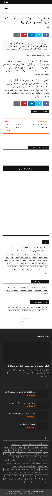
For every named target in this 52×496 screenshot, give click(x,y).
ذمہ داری (22, 460)
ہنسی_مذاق (21, 479)
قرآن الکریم (25, 469)
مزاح (21, 476)
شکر (34, 466)
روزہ (10, 460)
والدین (29, 479)
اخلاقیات (25, 444)
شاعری (40, 466)
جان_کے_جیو (44, 457)
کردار (15, 472)
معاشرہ (15, 476)
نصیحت (45, 479)
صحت (20, 466)
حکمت (10, 457)
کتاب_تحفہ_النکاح (36, 472)
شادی (45, 466)
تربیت (11, 450)
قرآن (32, 469)
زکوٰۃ (6, 460)
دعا (38, 460)
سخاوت (45, 463)
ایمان (46, 450)
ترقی (5, 450)
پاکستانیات (23, 450)
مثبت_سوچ (38, 476)
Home (31, 493)
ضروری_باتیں (43, 469)
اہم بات (6, 447)
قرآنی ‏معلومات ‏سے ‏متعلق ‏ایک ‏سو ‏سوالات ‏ (28, 365)
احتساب (45, 444)
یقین (47, 27)
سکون (39, 463)
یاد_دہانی (13, 479)
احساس (32, 444)
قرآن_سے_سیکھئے (15, 469)
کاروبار (6, 469)
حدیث (30, 457)
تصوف (45, 453)
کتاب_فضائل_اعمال (24, 472)
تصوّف (39, 453)
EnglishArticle (37, 482)
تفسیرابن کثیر (31, 453)
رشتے (15, 460)
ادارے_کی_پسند (16, 444)
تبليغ (16, 450)
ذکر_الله (29, 460)
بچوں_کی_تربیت (38, 450)
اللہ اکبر (27, 447)
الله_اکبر (21, 447)
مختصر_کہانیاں (28, 476)
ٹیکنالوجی (7, 453)
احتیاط (39, 444)
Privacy (13, 493)
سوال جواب (26, 463)
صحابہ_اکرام (27, 466)
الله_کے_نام (13, 447)
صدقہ (14, 466)
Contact (5, 493)
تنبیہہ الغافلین (21, 453)
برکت (30, 450)
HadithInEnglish (17, 482)
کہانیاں (45, 476)
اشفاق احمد (44, 447)
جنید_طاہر (36, 457)
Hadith (27, 482)
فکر (37, 469)
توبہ (13, 453)
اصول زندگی (35, 447)
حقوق (16, 457)
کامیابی (45, 472)
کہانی (10, 472)
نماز (40, 479)
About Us (23, 493)
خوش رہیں (44, 460)
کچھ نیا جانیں (39, 8)
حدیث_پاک (23, 457)
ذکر (34, 460)
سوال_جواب (17, 463)
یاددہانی (6, 479)
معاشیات (7, 476)
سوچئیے (9, 463)
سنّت (33, 463)
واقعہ (34, 479)
